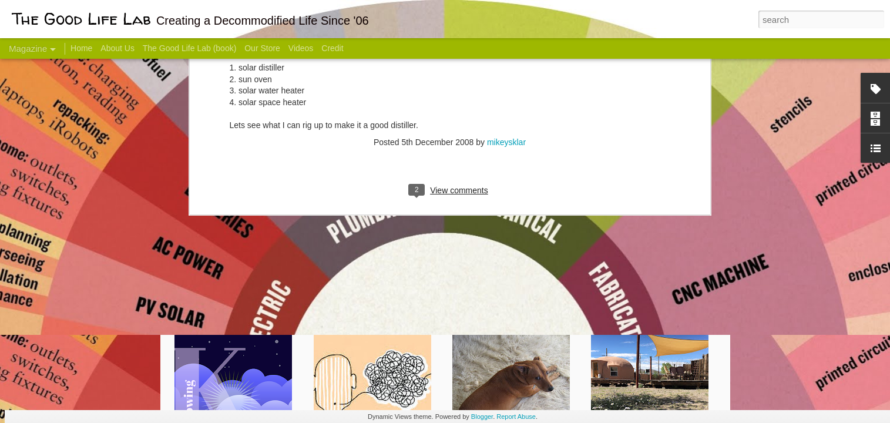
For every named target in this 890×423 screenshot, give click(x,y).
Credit (332, 48)
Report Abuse (516, 416)
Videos (301, 48)
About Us (117, 48)
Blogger (482, 416)
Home (81, 48)
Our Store (262, 48)
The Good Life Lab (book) (190, 48)
